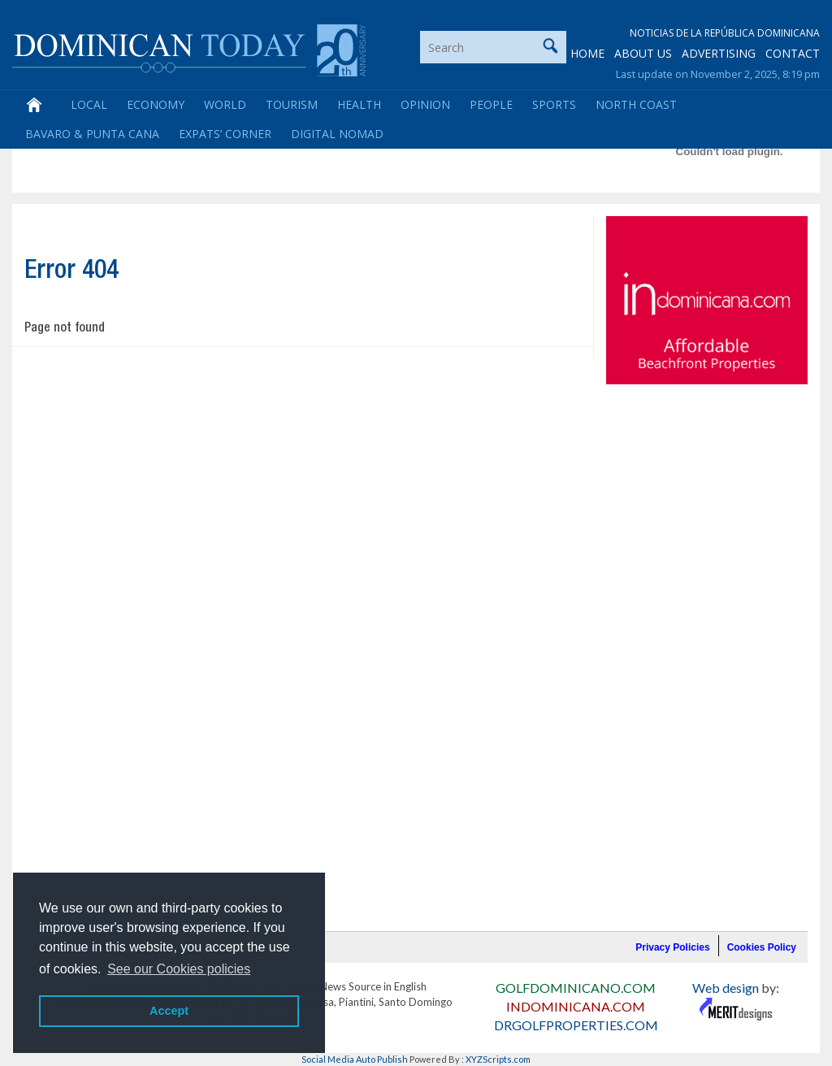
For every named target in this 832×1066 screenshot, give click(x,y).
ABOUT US (643, 53)
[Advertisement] (312, 151)
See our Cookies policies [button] (178, 969)
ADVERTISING (719, 53)
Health (359, 104)
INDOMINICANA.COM (575, 1006)
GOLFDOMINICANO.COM (576, 987)
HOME (587, 53)
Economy (155, 104)
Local (89, 104)
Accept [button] (169, 1010)
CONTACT (792, 53)
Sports (554, 104)
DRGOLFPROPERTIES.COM (576, 1025)
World (225, 104)
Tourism (292, 104)
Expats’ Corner (225, 133)
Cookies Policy (761, 947)
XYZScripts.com (498, 1059)
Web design (725, 987)
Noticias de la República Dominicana (725, 33)
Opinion (425, 104)
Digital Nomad (337, 133)
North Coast (636, 104)
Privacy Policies (672, 947)
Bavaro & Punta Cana (92, 133)
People (491, 104)
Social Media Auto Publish (354, 1059)
